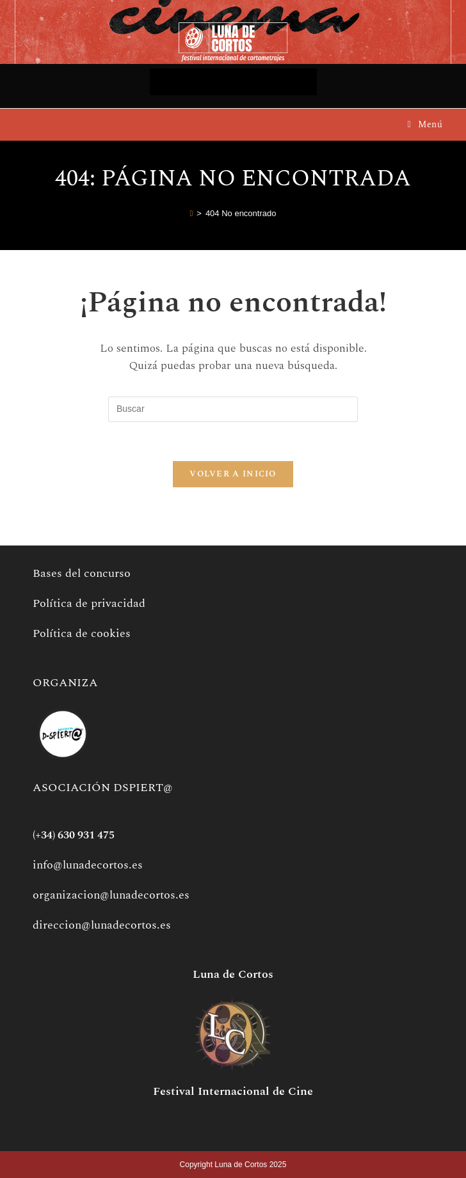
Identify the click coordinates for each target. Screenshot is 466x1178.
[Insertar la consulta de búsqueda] (233, 409)
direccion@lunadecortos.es (102, 925)
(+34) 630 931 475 (74, 835)
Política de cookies (82, 633)
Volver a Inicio (233, 473)
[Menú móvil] (425, 124)
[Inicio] (191, 213)
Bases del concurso (82, 573)
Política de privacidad (89, 603)
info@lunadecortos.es (88, 865)
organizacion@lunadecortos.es (111, 895)
